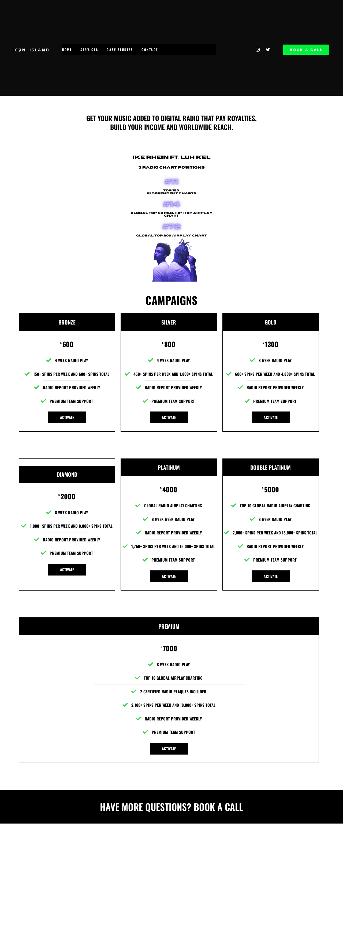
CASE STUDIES (120, 49)
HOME (67, 49)
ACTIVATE (67, 417)
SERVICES (89, 49)
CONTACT (149, 49)
